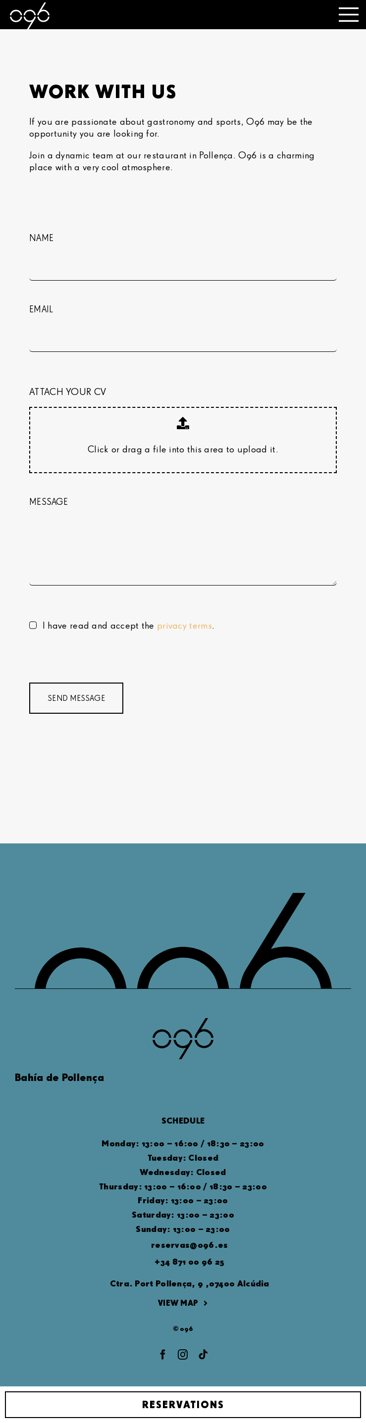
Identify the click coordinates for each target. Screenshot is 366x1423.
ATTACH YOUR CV (67, 391)
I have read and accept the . (128, 625)
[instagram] (183, 1355)
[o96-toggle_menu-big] (349, 12)
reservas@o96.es (189, 1244)
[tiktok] (203, 1355)
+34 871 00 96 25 (189, 1261)
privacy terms (184, 625)
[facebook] (163, 1355)
